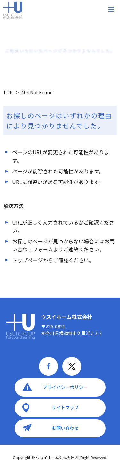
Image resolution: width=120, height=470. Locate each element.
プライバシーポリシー (65, 387)
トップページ (27, 260)
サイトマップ (65, 407)
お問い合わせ (65, 428)
